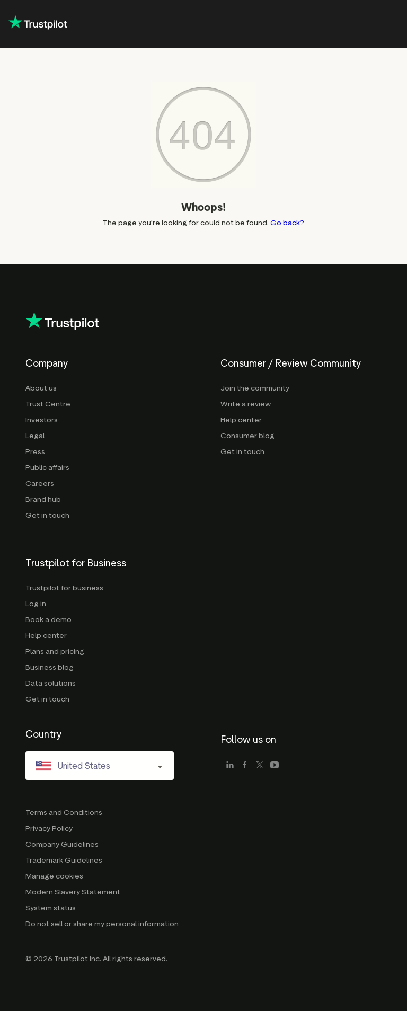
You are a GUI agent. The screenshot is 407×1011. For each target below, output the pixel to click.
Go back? (287, 222)
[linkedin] (230, 766)
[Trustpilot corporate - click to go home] (37, 23)
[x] (259, 766)
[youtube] (274, 766)
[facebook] (245, 766)
